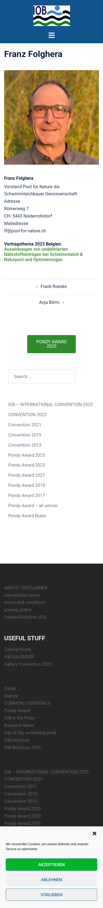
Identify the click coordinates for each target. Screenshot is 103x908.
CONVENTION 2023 (27, 414)
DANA (10, 688)
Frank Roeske (54, 286)
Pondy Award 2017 (26, 495)
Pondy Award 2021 (26, 475)
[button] (94, 833)
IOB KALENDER (19, 656)
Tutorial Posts (17, 649)
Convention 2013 (24, 445)
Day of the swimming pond (30, 732)
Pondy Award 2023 (26, 465)
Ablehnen (51, 879)
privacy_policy (18, 609)
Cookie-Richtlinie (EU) (25, 617)
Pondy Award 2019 (26, 485)
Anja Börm (49, 302)
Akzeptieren (51, 864)
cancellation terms (22, 595)
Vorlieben (51, 894)
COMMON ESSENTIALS (27, 703)
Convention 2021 (24, 424)
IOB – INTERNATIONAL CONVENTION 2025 (50, 404)
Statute (11, 696)
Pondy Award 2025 (26, 455)
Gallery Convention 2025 (28, 664)
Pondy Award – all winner (33, 505)
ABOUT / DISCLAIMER (25, 587)
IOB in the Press (19, 718)
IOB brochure (16, 740)
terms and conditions (25, 602)
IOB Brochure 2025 (22, 747)
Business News (19, 725)
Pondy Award (17, 710)
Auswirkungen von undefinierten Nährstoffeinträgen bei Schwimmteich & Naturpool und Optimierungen (43, 254)
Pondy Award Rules (27, 515)
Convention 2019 (24, 435)
